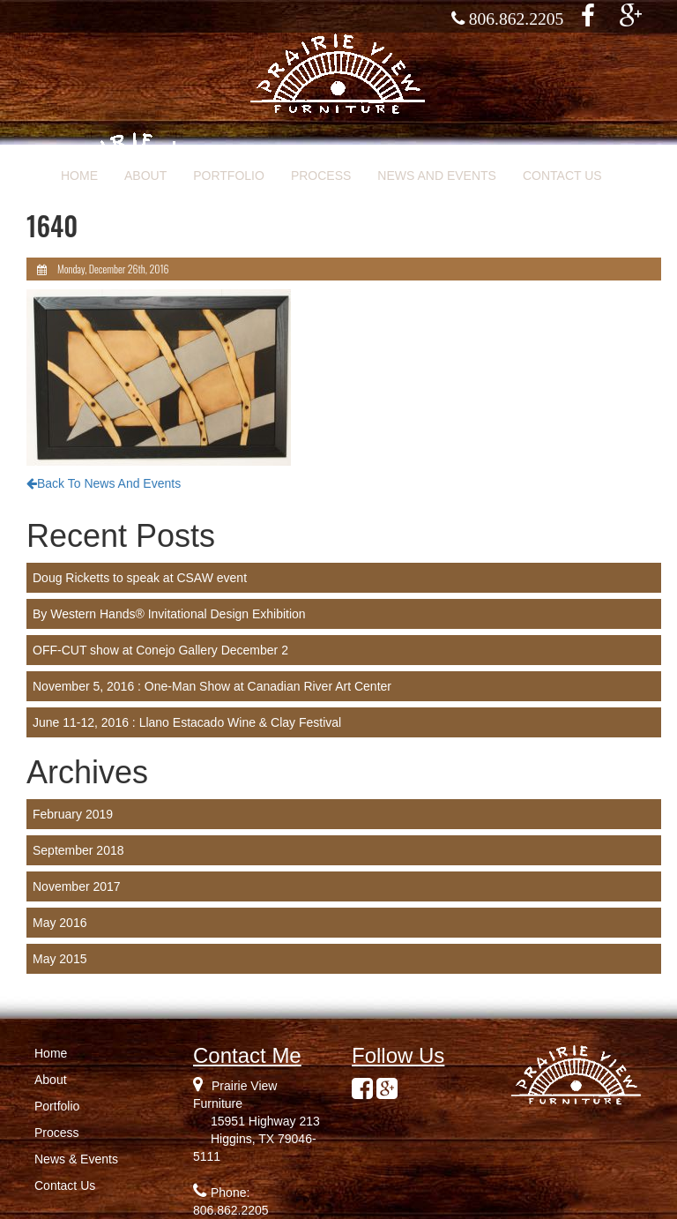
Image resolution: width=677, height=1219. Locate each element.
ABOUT (145, 175)
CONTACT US (562, 175)
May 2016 (59, 923)
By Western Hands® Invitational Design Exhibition (169, 614)
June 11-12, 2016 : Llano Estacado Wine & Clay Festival (187, 722)
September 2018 (78, 850)
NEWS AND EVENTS (436, 175)
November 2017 (77, 886)
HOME (79, 175)
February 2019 (73, 814)
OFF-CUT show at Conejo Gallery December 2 (160, 650)
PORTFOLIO (228, 175)
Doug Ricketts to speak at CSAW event (140, 578)
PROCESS (321, 175)
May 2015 (59, 959)
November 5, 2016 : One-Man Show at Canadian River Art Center (212, 686)
